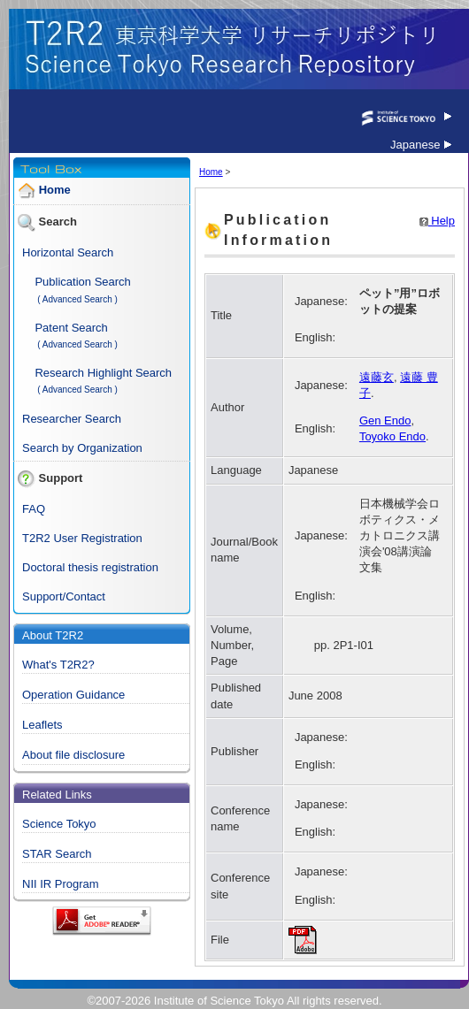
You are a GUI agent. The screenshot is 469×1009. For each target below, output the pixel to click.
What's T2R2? (58, 664)
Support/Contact (63, 596)
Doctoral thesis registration (90, 567)
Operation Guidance (73, 694)
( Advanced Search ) (77, 299)
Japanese (420, 144)
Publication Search (82, 281)
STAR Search (57, 853)
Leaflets (42, 724)
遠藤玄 (376, 377)
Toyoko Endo (392, 436)
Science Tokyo (59, 823)
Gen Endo (385, 420)
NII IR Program (60, 884)
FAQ (33, 509)
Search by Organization (82, 448)
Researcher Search (71, 418)
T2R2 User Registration (82, 538)
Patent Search (71, 327)
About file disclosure (73, 754)
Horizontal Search (67, 252)
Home (55, 190)
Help (437, 220)
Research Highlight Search (103, 372)
